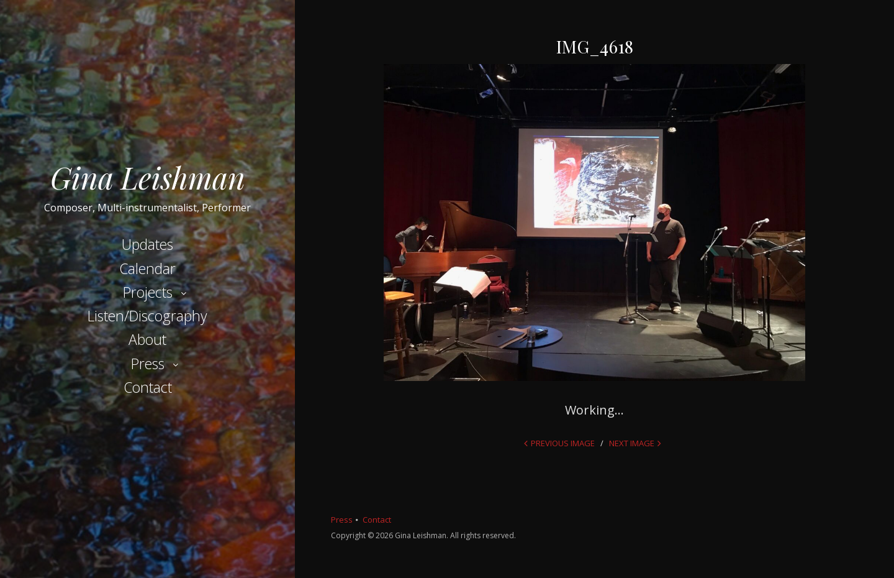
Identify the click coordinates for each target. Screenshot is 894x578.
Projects (148, 292)
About (147, 339)
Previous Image (563, 443)
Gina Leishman (147, 177)
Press (148, 364)
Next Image (631, 443)
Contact (148, 387)
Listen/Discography (147, 316)
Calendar (147, 268)
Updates (147, 244)
